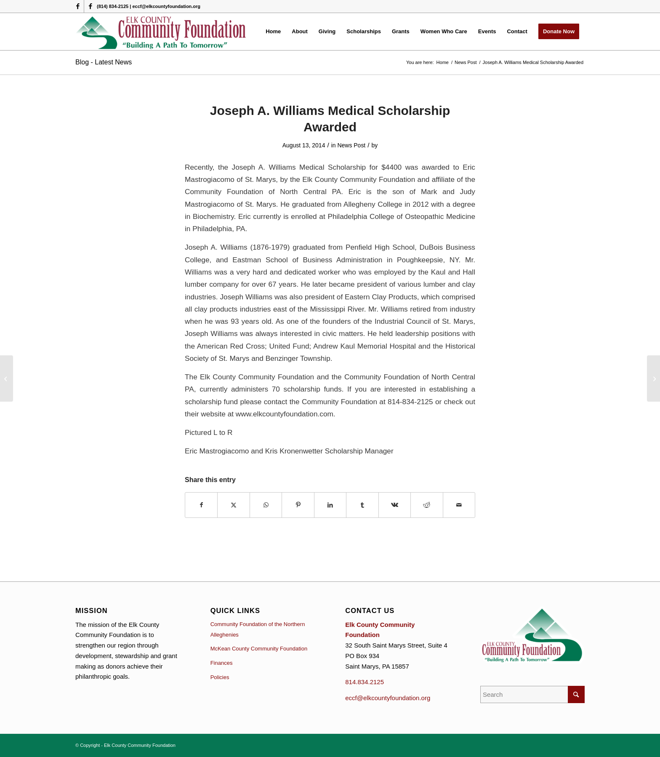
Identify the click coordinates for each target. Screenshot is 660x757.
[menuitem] (273, 31)
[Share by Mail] (459, 505)
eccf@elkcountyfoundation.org (387, 697)
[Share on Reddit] (426, 505)
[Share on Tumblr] (362, 505)
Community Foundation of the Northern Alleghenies (257, 629)
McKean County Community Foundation (259, 648)
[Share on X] (233, 505)
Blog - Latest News (103, 62)
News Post (351, 145)
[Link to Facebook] (78, 6)
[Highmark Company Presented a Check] (6, 378)
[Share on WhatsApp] (266, 505)
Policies (219, 677)
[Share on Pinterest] (298, 505)
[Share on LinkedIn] (330, 505)
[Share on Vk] (394, 505)
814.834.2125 (364, 681)
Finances (221, 663)
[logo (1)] (161, 31)
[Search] (532, 694)
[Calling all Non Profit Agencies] (653, 378)
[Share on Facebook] (201, 505)
